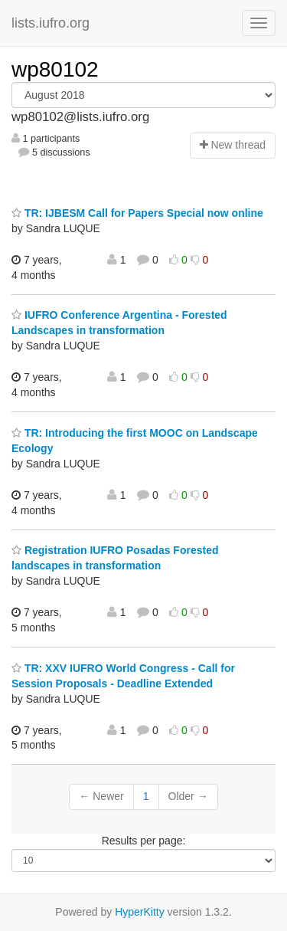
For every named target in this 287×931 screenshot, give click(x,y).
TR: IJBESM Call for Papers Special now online (137, 213)
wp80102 (55, 69)
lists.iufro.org (50, 23)
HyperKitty (140, 912)
